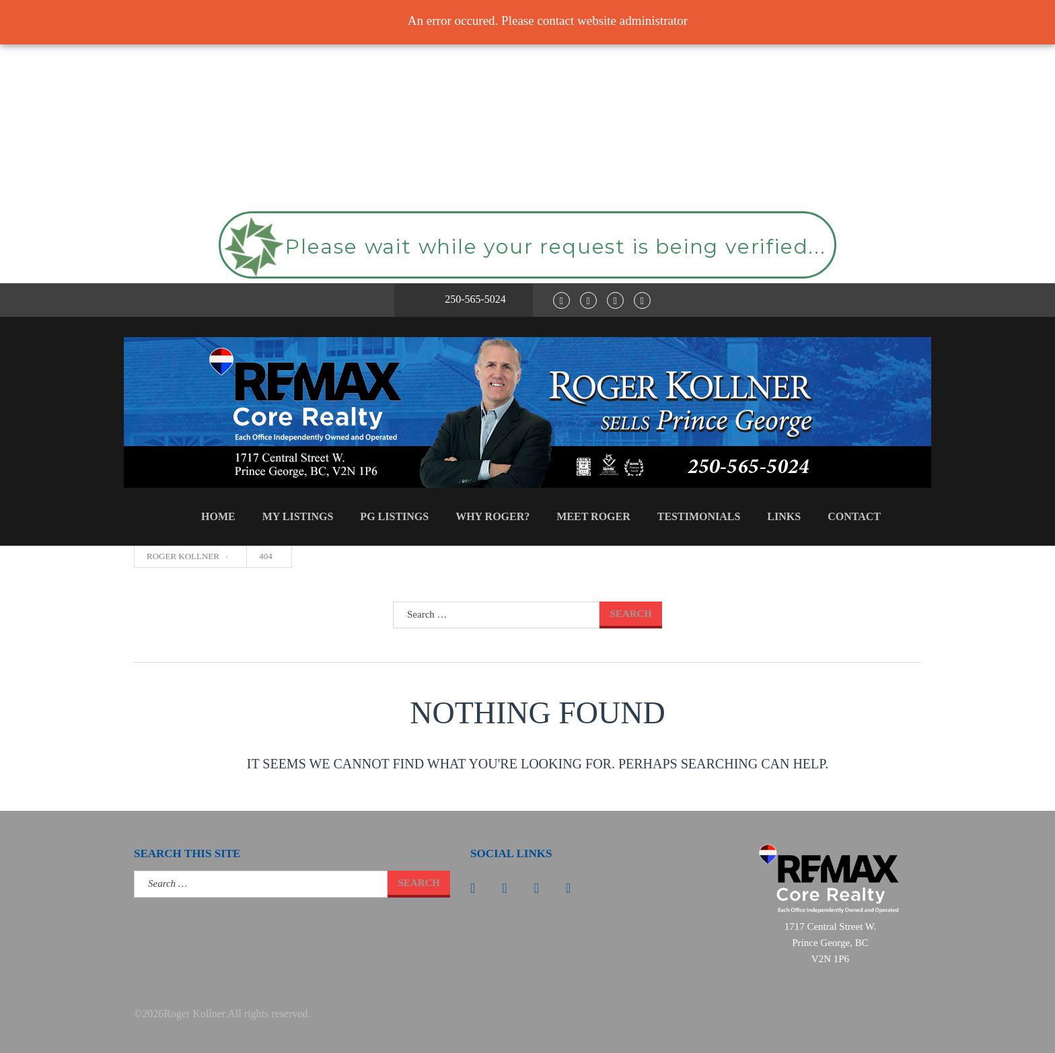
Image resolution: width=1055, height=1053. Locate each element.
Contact (854, 516)
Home (218, 516)
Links (784, 516)
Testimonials (699, 516)
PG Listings (394, 516)
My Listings (298, 516)
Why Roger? (493, 516)
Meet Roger (593, 516)
